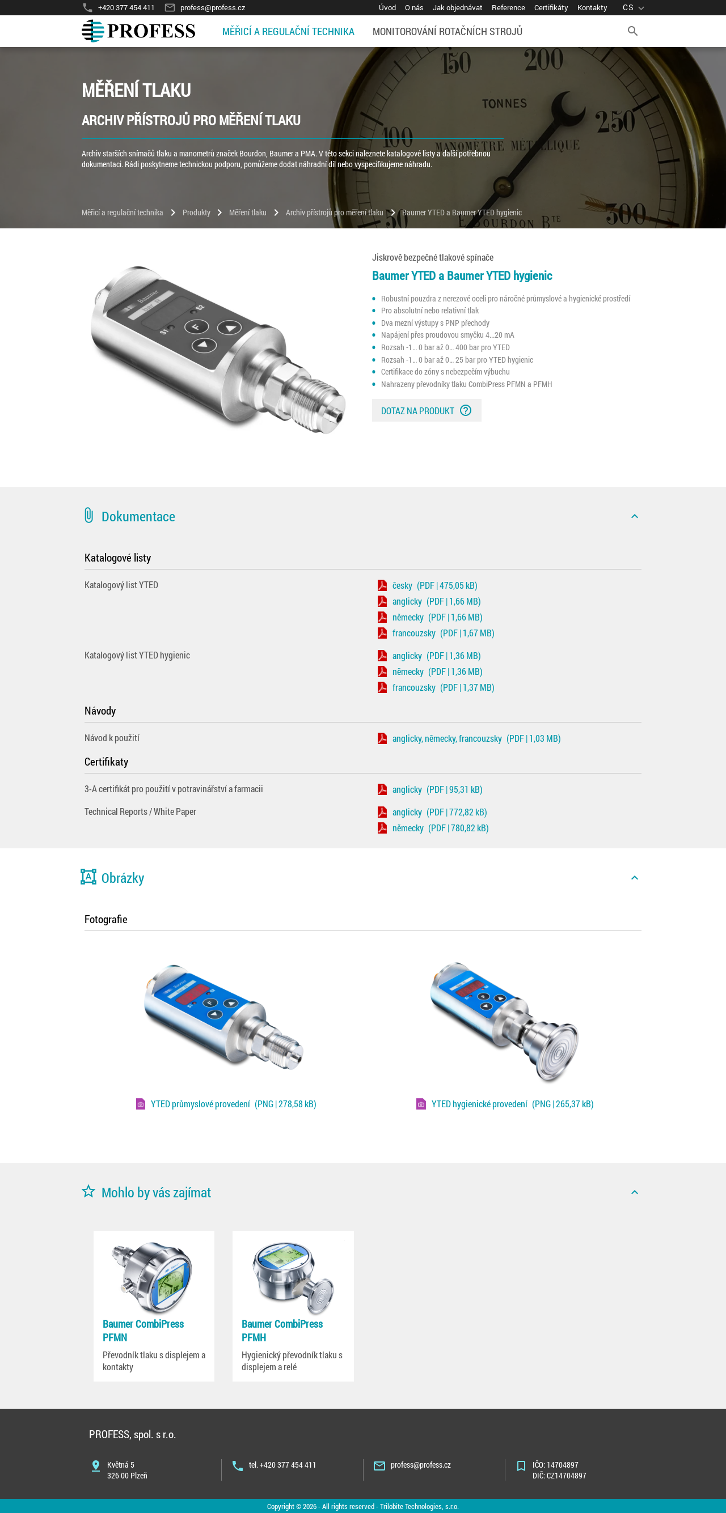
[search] (633, 31)
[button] (363, 516)
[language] (635, 7)
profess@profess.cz (421, 1464)
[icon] (634, 516)
